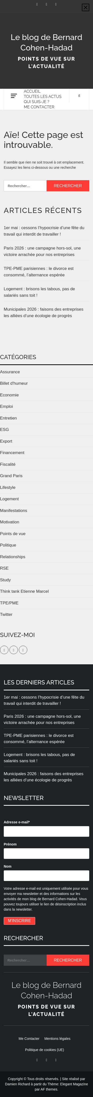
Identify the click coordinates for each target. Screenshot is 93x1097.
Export (6, 441)
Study (5, 580)
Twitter (6, 614)
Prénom (10, 844)
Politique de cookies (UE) (44, 1050)
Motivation (9, 522)
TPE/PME (9, 603)
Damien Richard (17, 1084)
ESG (4, 429)
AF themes (48, 1089)
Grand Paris (11, 475)
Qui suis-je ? (36, 101)
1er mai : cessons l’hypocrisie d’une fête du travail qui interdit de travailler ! (44, 231)
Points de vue (13, 533)
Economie (9, 395)
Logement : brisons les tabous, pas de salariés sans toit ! (39, 292)
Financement (12, 452)
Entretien (8, 418)
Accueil (32, 91)
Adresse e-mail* (17, 822)
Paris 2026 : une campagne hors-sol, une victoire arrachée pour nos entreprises (42, 251)
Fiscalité (7, 464)
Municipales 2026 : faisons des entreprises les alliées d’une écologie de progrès (43, 312)
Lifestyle (7, 487)
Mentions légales (57, 1039)
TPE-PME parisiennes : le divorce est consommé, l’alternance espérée (39, 271)
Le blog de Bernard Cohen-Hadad (46, 42)
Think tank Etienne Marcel (24, 591)
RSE (4, 568)
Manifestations (13, 510)
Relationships (12, 556)
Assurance (10, 372)
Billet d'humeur (14, 383)
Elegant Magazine (74, 1084)
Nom (7, 866)
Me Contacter (39, 107)
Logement (9, 499)
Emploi (6, 406)
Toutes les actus (43, 96)
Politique (8, 545)
